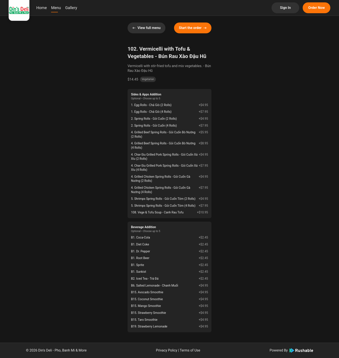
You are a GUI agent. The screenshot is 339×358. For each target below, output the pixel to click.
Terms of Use (190, 350)
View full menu (146, 28)
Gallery (71, 7)
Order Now (316, 8)
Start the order (193, 28)
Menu (56, 7)
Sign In (285, 8)
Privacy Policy (166, 350)
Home (41, 7)
